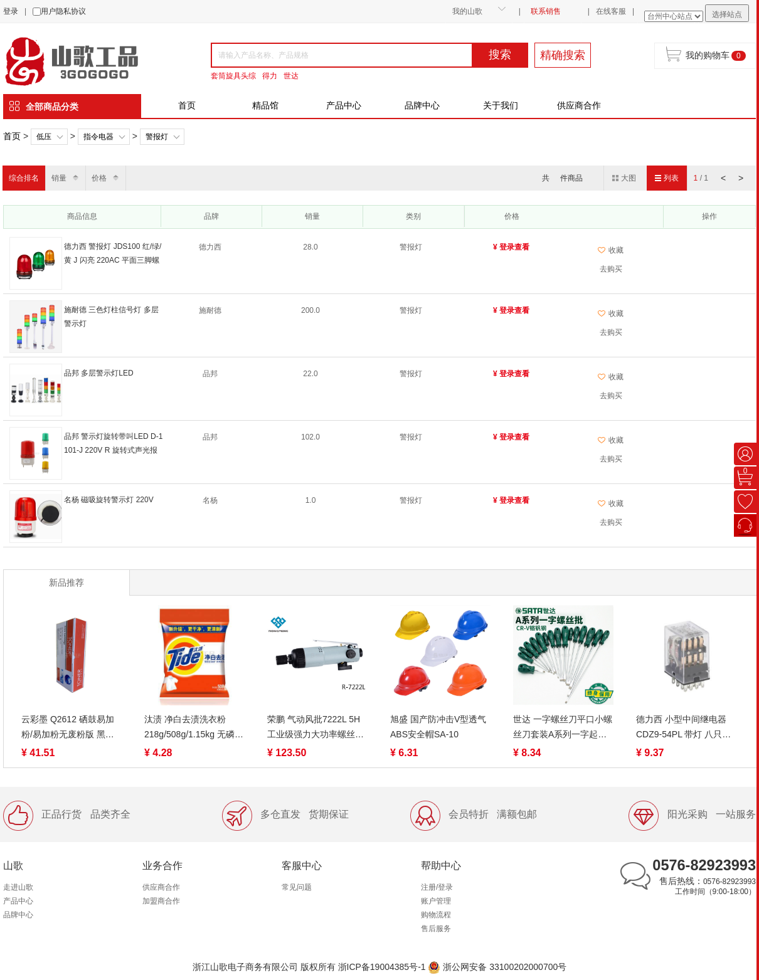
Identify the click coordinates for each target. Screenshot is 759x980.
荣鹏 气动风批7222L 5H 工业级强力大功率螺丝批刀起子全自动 (315, 728)
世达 (291, 75)
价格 (99, 178)
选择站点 (727, 14)
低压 (43, 136)
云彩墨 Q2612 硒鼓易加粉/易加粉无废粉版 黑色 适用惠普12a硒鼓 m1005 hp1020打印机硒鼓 (69, 728)
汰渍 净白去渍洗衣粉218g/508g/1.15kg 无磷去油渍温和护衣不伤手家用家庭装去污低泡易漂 (193, 728)
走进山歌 (18, 887)
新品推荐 (66, 582)
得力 (269, 75)
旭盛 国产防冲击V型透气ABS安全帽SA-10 (438, 726)
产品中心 (343, 105)
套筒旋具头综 (233, 75)
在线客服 (611, 11)
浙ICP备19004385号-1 (382, 967)
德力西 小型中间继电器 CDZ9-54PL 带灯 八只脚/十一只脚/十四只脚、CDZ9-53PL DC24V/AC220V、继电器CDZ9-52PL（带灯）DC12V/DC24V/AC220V (685, 728)
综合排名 (24, 178)
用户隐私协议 (63, 11)
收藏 (611, 250)
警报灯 (157, 136)
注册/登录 (437, 887)
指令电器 (98, 136)
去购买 (611, 269)
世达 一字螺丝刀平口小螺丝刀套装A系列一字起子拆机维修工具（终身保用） (562, 728)
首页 (187, 105)
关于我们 (500, 105)
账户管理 (436, 901)
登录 (10, 11)
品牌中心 (422, 105)
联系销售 (546, 11)
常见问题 (297, 887)
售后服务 (436, 928)
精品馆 (265, 105)
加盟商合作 (161, 901)
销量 (58, 178)
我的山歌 (467, 11)
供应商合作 (579, 105)
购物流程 (436, 914)
